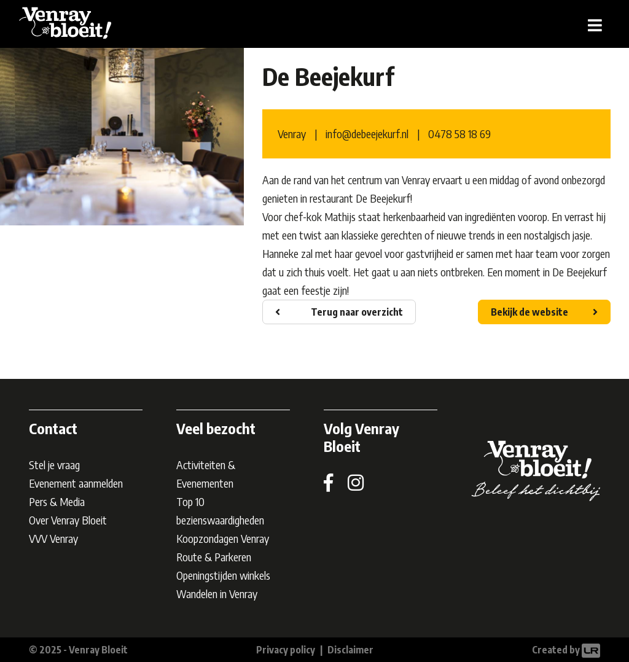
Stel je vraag (54, 465)
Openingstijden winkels (223, 575)
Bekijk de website (529, 312)
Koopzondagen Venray (222, 538)
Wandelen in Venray (216, 593)
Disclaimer (350, 650)
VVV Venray (53, 538)
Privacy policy (285, 650)
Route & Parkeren (213, 557)
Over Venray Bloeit (68, 520)
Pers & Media (57, 501)
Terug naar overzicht (357, 312)
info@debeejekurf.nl (367, 134)
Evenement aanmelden (76, 483)
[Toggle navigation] (594, 24)
